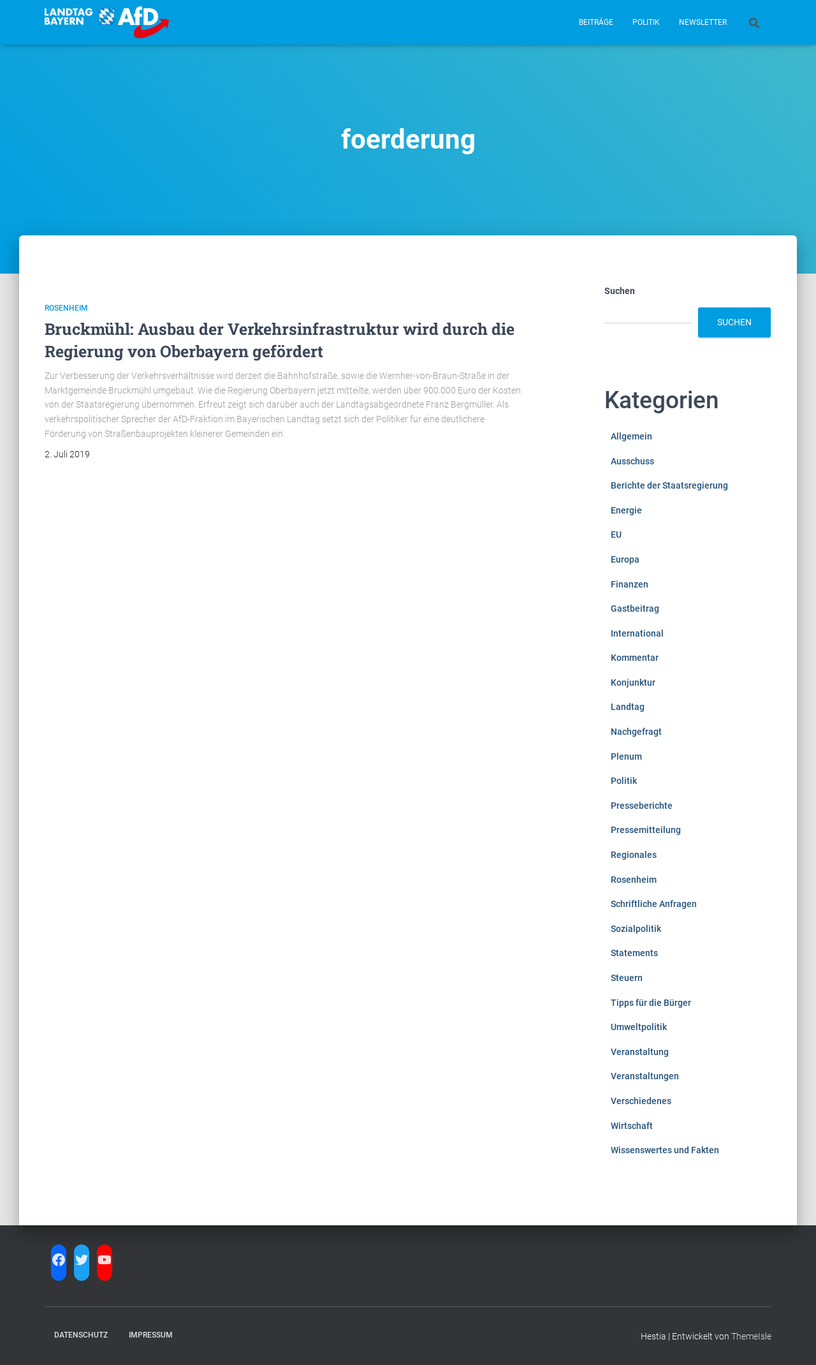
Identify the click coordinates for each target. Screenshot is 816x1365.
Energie (626, 510)
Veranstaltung (640, 1052)
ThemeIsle (751, 1336)
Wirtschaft (632, 1126)
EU (616, 534)
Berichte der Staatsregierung (669, 485)
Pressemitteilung (646, 830)
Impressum (151, 1335)
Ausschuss (632, 461)
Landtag (628, 707)
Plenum (626, 756)
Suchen (619, 291)
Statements (634, 953)
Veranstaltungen (645, 1076)
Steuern (627, 978)
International (637, 633)
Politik (646, 22)
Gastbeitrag (635, 608)
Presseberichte (642, 806)
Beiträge (596, 22)
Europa (625, 559)
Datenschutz (81, 1335)
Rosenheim (66, 308)
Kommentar (635, 658)
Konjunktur (633, 682)
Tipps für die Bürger (651, 1003)
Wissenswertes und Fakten (665, 1150)
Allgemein (631, 436)
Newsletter (703, 22)
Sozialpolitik (636, 929)
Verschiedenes (641, 1101)
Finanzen (629, 584)
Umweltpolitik (639, 1027)
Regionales (634, 855)
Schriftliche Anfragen (654, 904)
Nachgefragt (636, 732)
